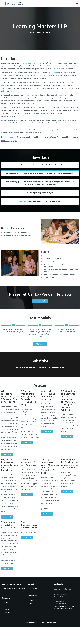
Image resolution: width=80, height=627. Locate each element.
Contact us (22, 201)
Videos (31, 603)
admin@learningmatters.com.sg (65, 606)
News (31, 610)
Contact (6, 606)
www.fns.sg (54, 73)
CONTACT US (40, 301)
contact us (12, 137)
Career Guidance (34, 588)
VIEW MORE (40, 344)
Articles (31, 607)
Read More (7, 454)
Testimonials (7, 612)
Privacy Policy (7, 609)
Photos (31, 600)
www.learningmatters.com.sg (30, 63)
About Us (6, 603)
